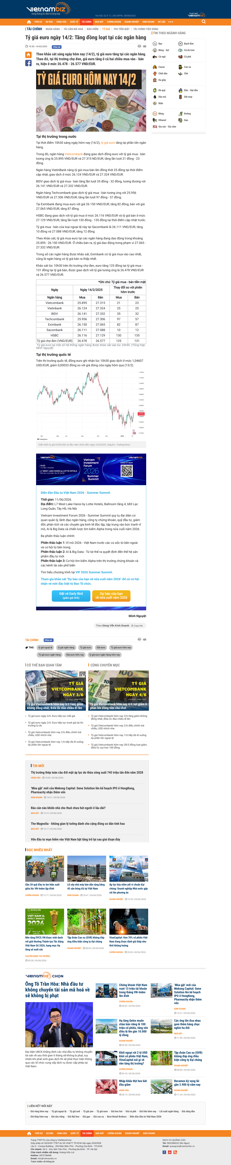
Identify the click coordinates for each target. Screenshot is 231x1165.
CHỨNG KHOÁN (114, 22)
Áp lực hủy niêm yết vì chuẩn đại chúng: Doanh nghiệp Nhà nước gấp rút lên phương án (128, 888)
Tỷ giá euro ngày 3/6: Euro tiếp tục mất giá (51, 716)
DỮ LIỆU (161, 22)
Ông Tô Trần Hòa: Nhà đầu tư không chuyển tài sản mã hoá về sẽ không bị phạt (57, 989)
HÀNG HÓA (61, 22)
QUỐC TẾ (74, 22)
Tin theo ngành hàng (169, 33)
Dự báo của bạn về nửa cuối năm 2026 (111, 596)
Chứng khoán (32, 895)
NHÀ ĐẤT (99, 22)
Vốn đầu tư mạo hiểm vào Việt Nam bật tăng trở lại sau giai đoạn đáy (75, 839)
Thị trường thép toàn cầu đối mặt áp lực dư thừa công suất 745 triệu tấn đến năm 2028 (87, 772)
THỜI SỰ (38, 22)
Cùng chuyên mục (105, 665)
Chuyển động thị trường (37, 956)
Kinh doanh (36, 797)
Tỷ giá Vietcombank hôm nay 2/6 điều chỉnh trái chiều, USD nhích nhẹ (54, 734)
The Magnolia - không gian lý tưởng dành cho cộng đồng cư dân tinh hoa (78, 824)
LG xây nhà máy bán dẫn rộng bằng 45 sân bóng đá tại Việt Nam (86, 886)
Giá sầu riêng (57, 1116)
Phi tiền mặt (122, 29)
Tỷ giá (106, 29)
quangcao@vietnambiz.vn (182, 1146)
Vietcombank (74, 154)
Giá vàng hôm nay (39, 1111)
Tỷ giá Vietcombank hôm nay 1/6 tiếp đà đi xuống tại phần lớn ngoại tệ (55, 743)
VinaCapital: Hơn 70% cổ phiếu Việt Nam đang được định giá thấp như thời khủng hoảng (128, 941)
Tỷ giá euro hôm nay (121, 647)
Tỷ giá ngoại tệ (59, 1111)
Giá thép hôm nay (39, 1116)
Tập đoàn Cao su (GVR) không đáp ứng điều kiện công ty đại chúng (85, 939)
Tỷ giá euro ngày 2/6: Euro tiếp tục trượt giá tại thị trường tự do (55, 724)
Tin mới (38, 766)
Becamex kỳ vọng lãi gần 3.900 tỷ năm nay (187, 1083)
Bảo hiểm (93, 29)
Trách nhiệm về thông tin (43, 1161)
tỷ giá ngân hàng (66, 647)
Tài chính (34, 29)
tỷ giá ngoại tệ (45, 647)
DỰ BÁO (49, 22)
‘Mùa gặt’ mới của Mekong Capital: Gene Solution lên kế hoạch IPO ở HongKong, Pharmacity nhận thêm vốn (83, 790)
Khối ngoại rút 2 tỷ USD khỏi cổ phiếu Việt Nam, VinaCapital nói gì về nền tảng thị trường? (133, 1058)
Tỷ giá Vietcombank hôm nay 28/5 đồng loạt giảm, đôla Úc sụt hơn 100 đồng (119, 746)
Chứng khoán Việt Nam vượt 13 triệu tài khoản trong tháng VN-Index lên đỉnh (133, 990)
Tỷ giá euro (85, 647)
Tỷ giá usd (75, 1111)
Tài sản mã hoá (73, 29)
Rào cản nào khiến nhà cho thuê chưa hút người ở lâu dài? (68, 808)
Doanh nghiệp (116, 899)
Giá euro (101, 647)
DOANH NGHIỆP (132, 22)
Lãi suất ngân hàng (169, 1111)
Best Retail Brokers (117, 1116)
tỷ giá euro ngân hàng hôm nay (105, 654)
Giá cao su (98, 1116)
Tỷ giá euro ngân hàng (49, 654)
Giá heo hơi (116, 1111)
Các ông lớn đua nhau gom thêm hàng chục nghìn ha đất (187, 1024)
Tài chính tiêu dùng (145, 29)
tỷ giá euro (108, 143)
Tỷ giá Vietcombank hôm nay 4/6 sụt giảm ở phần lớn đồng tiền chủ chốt (118, 706)
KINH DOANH (148, 22)
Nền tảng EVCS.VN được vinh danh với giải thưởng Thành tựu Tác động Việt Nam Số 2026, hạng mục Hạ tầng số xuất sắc (44, 943)
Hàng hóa (35, 777)
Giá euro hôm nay (75, 654)
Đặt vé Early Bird (71, 595)
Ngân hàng (53, 29)
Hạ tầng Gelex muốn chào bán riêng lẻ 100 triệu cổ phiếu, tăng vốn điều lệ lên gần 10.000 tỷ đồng (133, 1028)
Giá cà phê (131, 1111)
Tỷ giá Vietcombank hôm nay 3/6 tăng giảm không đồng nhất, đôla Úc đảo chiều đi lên (55, 706)
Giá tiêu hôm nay (148, 1111)
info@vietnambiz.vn (47, 1158)
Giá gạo (86, 1116)
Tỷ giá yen (88, 1111)
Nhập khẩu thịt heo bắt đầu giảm (133, 1083)
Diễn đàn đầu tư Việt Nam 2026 (145, 1116)
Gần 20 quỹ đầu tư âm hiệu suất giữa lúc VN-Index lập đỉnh (42, 886)
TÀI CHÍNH (86, 22)
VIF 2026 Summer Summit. (94, 572)
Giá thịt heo (73, 1116)
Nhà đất (35, 813)
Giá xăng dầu (188, 1111)
